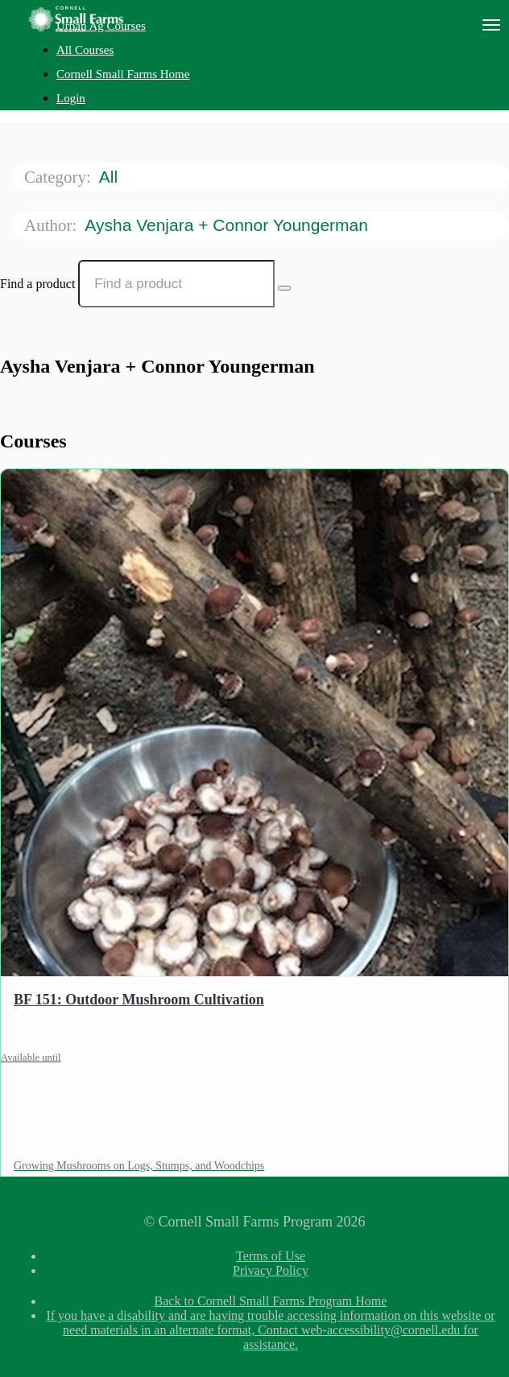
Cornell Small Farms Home (122, 74)
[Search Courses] (284, 288)
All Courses (85, 49)
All (110, 176)
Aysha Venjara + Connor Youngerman (228, 225)
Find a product (37, 284)
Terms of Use (270, 1256)
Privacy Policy (270, 1270)
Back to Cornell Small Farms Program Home (271, 1301)
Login (70, 98)
